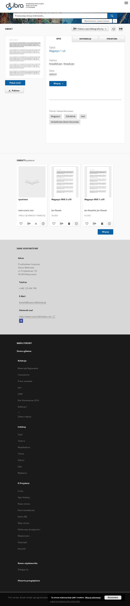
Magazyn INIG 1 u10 (94, 199)
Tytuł (20, 434)
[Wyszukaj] (112, 15)
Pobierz (13, 90)
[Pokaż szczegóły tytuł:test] (43, 223)
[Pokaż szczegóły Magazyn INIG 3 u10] (76, 223)
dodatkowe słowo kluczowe (65, 121)
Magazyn (55, 116)
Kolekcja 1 (22, 406)
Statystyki (22, 542)
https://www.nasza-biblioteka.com (37, 316)
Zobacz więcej (24, 416)
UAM (20, 394)
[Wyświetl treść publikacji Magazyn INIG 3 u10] (69, 223)
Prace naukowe (25, 381)
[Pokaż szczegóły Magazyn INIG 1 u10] (109, 223)
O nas (20, 491)
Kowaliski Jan (55, 63)
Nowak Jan (69, 63)
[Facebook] (21, 320)
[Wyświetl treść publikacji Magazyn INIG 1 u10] (102, 223)
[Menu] (126, 2)
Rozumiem (113, 597)
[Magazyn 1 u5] (24, 57)
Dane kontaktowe (26, 510)
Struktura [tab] (112, 38)
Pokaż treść (15, 82)
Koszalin (22, 548)
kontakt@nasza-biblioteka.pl (32, 302)
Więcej (105, 231)
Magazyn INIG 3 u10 (61, 199)
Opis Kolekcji (24, 497)
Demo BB (22, 516)
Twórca (21, 440)
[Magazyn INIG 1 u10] (98, 182)
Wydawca (22, 473)
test (83, 116)
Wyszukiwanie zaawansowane (97, 21)
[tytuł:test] (32, 182)
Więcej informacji (93, 598)
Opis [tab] (58, 39)
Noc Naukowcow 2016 (28, 400)
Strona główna (24, 351)
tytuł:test (23, 199)
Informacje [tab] (85, 38)
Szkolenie (70, 116)
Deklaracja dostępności (29, 529)
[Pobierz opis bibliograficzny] (28, 223)
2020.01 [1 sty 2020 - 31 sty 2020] (53, 74)
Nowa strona (24, 503)
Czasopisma (23, 374)
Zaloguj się (23, 569)
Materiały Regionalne (28, 368)
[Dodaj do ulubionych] (113, 29)
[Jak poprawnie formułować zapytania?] (115, 21)
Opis (20, 466)
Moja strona (23, 523)
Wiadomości (23, 535)
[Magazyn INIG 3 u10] (65, 182)
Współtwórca (24, 447)
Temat (21, 453)
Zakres (21, 460)
